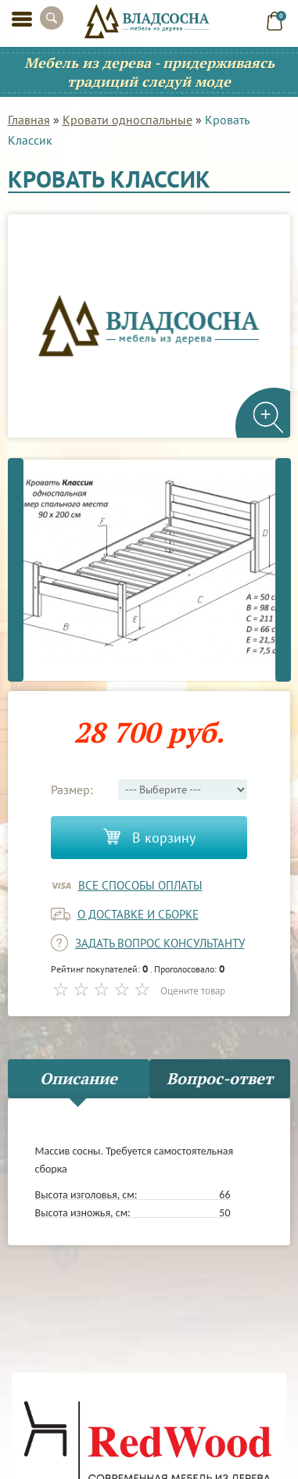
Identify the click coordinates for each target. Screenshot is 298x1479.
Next (283, 570)
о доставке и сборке (138, 914)
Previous (15, 570)
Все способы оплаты (140, 885)
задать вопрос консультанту (160, 943)
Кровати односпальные (127, 119)
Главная (29, 119)
